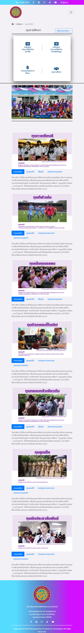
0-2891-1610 (22, 2)
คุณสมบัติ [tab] (30, 171)
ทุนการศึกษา (29, 24)
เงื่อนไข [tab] (41, 171)
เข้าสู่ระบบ (64, 2)
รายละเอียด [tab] (18, 171)
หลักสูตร (19, 24)
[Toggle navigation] (71, 12)
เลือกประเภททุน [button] (63, 30)
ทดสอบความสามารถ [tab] (46, 233)
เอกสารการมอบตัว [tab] (55, 171)
